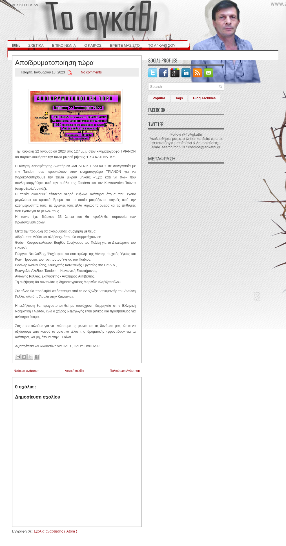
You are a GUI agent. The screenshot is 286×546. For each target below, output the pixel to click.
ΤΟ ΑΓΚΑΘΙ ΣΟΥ (162, 45)
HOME (16, 45)
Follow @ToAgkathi (186, 134)
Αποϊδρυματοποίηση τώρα (54, 62)
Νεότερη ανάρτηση (26, 370)
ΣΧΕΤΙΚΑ (36, 45)
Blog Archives (204, 98)
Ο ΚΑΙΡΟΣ (92, 45)
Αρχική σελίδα (25, 4)
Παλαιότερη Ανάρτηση (125, 370)
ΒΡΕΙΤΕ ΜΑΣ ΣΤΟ (125, 45)
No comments (91, 72)
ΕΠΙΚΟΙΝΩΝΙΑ (64, 45)
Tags (179, 98)
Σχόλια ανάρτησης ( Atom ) (55, 531)
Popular (159, 98)
